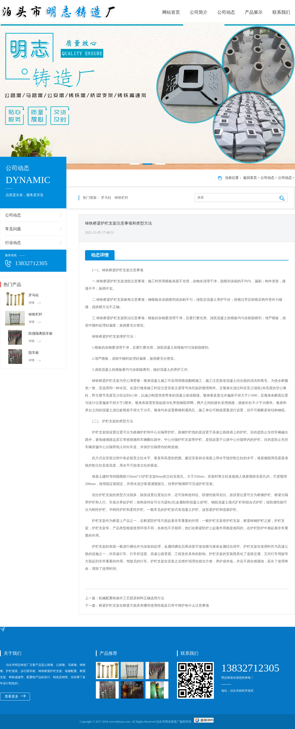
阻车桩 (34, 353)
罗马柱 (34, 295)
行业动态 (13, 243)
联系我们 (281, 12)
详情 (35, 302)
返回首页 (250, 178)
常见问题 (13, 229)
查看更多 (15, 696)
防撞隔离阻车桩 (41, 333)
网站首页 (171, 12)
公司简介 (198, 12)
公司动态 (226, 12)
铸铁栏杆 (35, 314)
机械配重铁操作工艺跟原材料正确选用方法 (131, 598)
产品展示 (254, 12)
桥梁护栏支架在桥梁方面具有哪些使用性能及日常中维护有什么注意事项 (154, 605)
